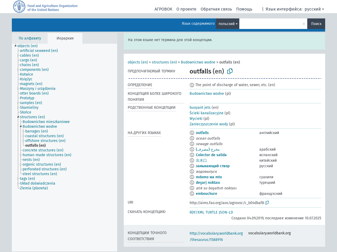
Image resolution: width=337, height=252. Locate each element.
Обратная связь (216, 9)
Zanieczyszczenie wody (209, 124)
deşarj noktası (208, 182)
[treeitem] (29, 46)
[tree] (64, 147)
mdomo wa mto (209, 177)
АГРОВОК (163, 9)
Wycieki (196, 118)
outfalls (202, 133)
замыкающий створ (213, 166)
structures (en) (164, 62)
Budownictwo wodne (198, 62)
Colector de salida (211, 155)
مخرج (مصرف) (208, 149)
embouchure (206, 193)
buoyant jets (200, 107)
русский (313, 9)
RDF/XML (197, 212)
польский (227, 24)
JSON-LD (226, 212)
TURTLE (211, 212)
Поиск (316, 24)
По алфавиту (30, 38)
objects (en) (138, 62)
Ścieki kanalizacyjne (207, 113)
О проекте (186, 9)
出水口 (201, 160)
